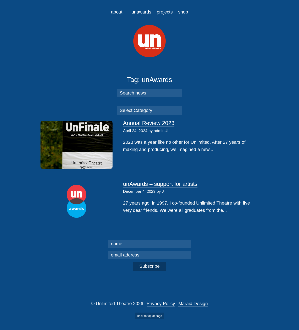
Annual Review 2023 (149, 123)
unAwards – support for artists (160, 184)
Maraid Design (193, 303)
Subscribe (149, 266)
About (116, 12)
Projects (165, 12)
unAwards (141, 12)
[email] (149, 255)
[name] (149, 244)
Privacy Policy (161, 303)
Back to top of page (149, 316)
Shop (183, 12)
